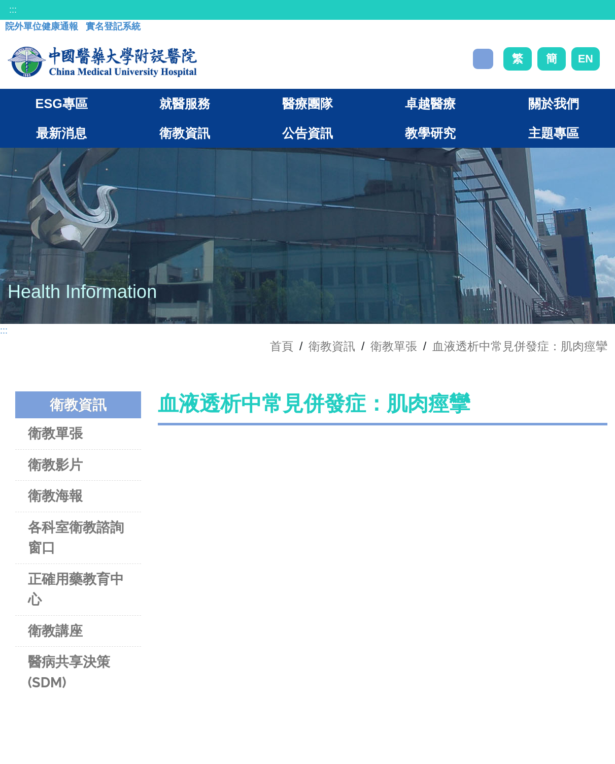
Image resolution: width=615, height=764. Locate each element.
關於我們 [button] (553, 103)
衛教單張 (393, 346)
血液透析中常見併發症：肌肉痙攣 (519, 346)
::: (13, 10)
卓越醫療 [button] (430, 103)
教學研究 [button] (430, 133)
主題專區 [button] (553, 133)
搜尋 (483, 59)
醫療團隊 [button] (307, 103)
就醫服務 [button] (184, 103)
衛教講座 (55, 631)
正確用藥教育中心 (76, 589)
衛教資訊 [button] (184, 133)
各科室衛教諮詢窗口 (76, 537)
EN (585, 58)
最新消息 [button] (61, 133)
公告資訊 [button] (307, 133)
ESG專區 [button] (62, 103)
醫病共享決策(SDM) (69, 672)
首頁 (281, 346)
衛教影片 (55, 465)
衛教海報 (55, 496)
